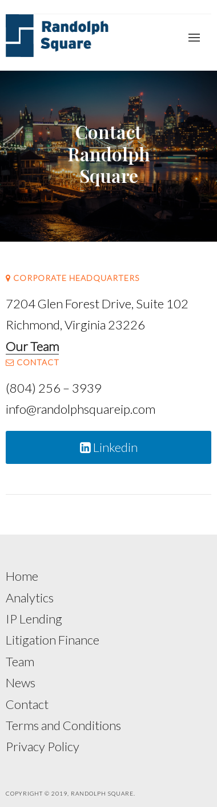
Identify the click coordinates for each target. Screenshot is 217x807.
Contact (27, 704)
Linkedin (109, 447)
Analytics (30, 597)
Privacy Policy (42, 746)
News (20, 682)
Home (22, 576)
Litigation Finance (52, 639)
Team (20, 661)
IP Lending (34, 618)
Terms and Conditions (63, 725)
